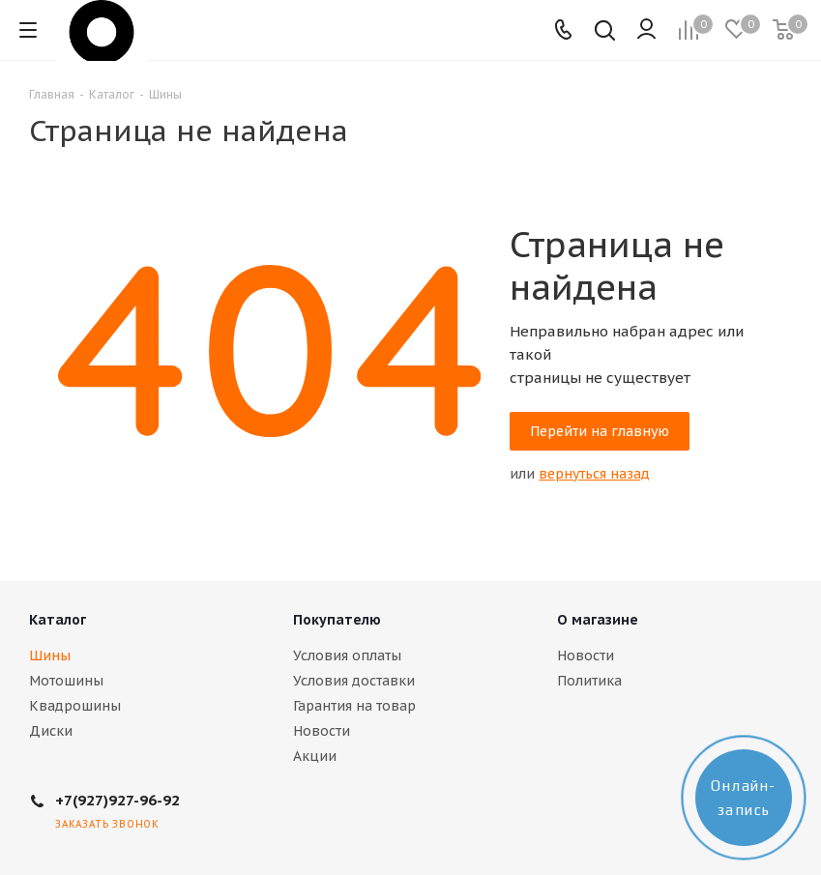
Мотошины (66, 680)
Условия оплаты (347, 655)
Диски (51, 731)
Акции (315, 756)
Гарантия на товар (354, 706)
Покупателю (337, 619)
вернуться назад (594, 473)
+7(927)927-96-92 (117, 800)
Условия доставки (354, 680)
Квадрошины (75, 706)
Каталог (57, 619)
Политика (589, 680)
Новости (321, 731)
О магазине (597, 619)
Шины (50, 655)
